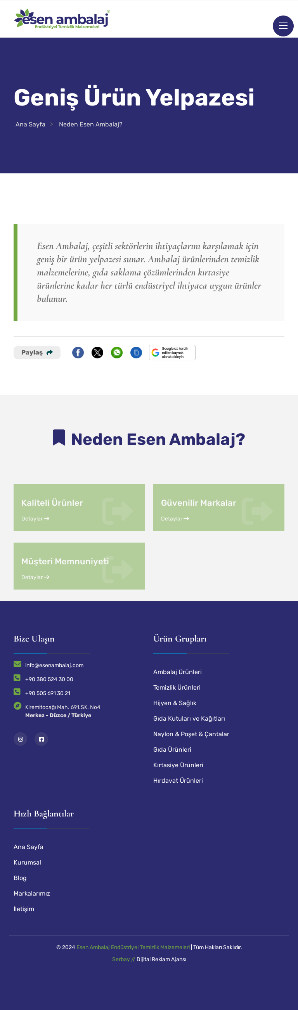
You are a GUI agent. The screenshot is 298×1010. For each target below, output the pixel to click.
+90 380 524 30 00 (49, 679)
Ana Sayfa (30, 124)
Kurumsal (27, 862)
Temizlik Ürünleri (177, 687)
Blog (20, 878)
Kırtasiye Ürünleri (178, 765)
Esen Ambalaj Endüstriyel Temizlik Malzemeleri (133, 947)
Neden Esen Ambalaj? (91, 124)
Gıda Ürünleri (172, 749)
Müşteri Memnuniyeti (65, 581)
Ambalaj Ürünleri (177, 672)
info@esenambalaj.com (54, 665)
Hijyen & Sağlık (174, 703)
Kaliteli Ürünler (52, 523)
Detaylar (35, 539)
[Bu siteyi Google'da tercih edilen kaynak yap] (172, 352)
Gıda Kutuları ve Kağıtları (189, 718)
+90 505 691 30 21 (47, 693)
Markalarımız (32, 893)
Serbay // (124, 959)
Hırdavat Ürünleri (178, 780)
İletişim (24, 909)
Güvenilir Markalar (198, 523)
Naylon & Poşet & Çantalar (191, 734)
